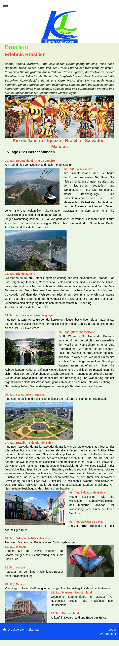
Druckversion (14, 629)
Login (112, 629)
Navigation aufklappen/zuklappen (59, 5)
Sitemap (33, 629)
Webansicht (108, 633)
